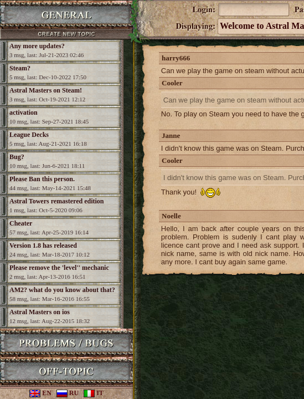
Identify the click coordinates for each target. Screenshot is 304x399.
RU (67, 393)
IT (94, 393)
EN (40, 393)
